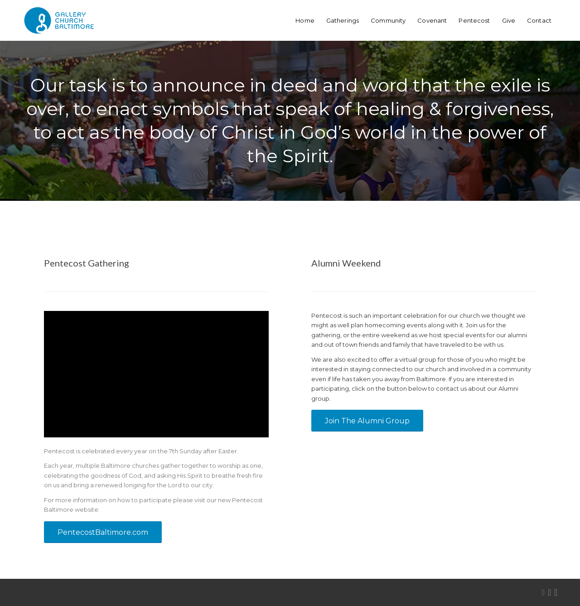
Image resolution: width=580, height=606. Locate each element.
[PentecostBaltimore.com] (103, 532)
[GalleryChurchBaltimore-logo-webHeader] (59, 20)
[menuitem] (305, 20)
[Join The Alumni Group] (367, 420)
